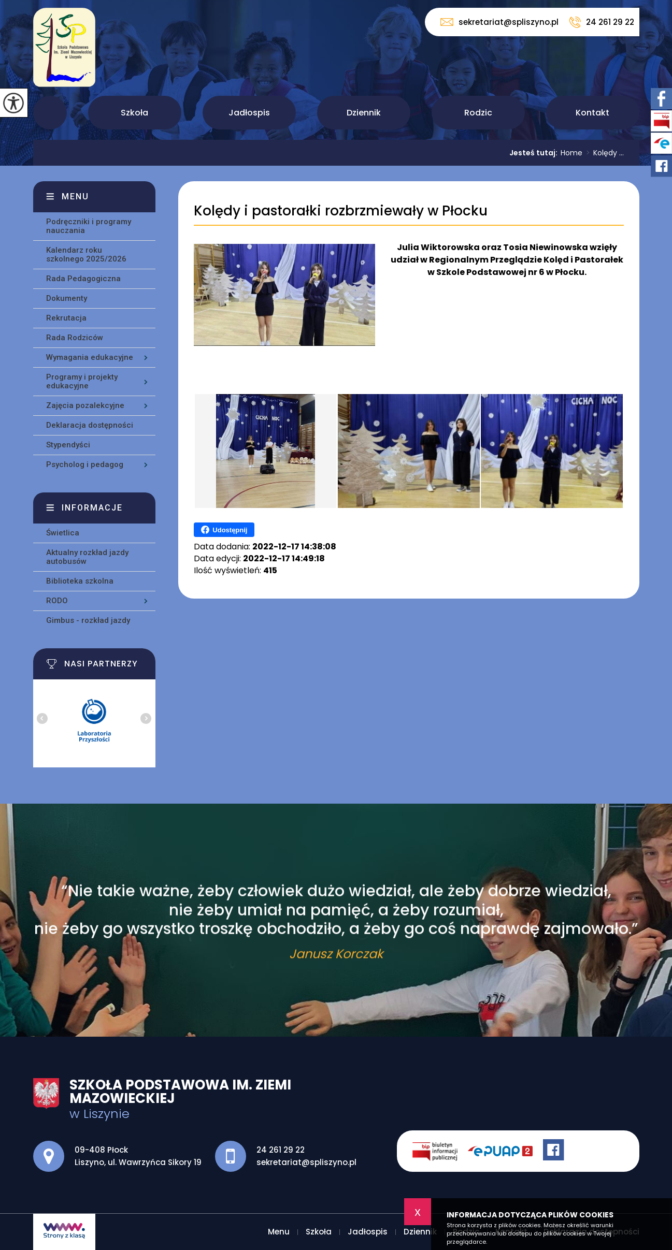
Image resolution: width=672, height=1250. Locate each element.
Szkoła (134, 113)
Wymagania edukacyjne (89, 357)
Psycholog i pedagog (84, 464)
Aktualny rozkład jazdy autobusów (87, 557)
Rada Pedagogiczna (83, 278)
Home (571, 152)
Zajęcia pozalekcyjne (85, 405)
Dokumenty (66, 298)
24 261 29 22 (601, 22)
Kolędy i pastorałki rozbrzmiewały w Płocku (341, 211)
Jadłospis (249, 113)
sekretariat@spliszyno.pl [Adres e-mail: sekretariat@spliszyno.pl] (306, 1162)
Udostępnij (224, 530)
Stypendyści (68, 444)
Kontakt (592, 113)
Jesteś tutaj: (535, 152)
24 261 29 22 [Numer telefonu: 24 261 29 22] (280, 1149)
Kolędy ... (603, 152)
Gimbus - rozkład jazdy (88, 620)
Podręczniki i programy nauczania (88, 226)
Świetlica (62, 532)
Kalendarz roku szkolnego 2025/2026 (86, 254)
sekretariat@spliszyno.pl (499, 22)
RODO (57, 600)
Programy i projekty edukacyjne (82, 381)
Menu (50, 112)
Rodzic (478, 113)
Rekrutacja (66, 318)
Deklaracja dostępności (89, 425)
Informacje (92, 508)
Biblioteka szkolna (79, 581)
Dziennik (364, 113)
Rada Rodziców (74, 337)
